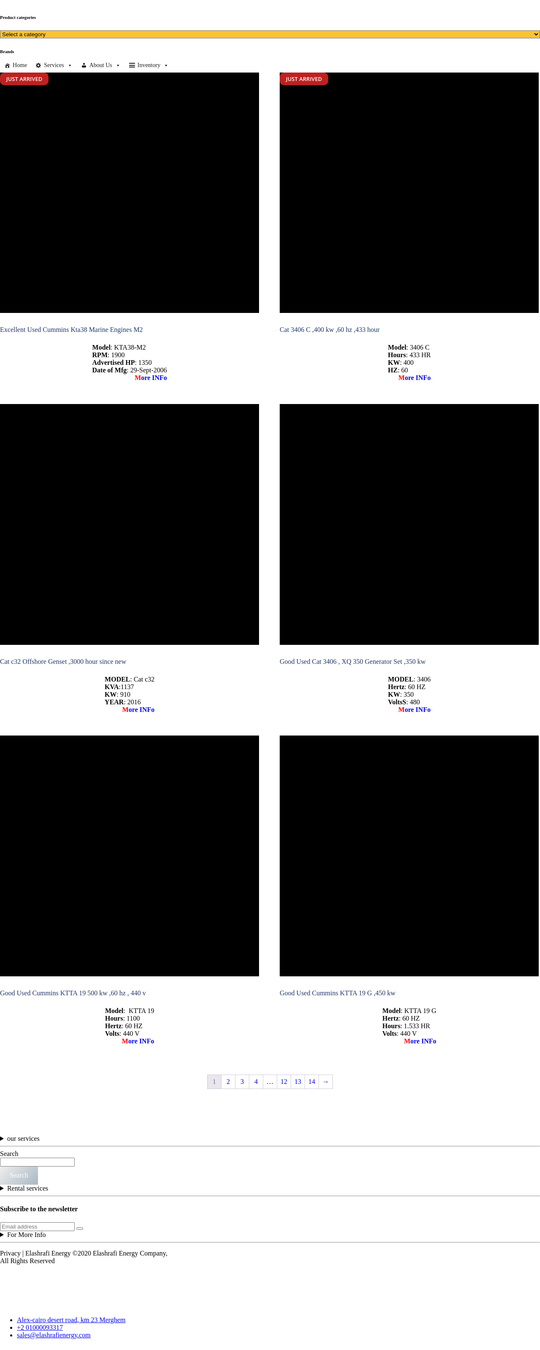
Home (20, 65)
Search (9, 1153)
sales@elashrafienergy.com (54, 1335)
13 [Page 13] (297, 1081)
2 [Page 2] (228, 1081)
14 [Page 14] (311, 1081)
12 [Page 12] (284, 1081)
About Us (105, 65)
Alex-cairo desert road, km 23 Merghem (71, 1319)
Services (58, 65)
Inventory (153, 65)
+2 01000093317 (40, 1327)
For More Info (26, 1234)
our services (23, 1138)
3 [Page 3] (242, 1081)
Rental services (27, 1188)
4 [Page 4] (256, 1081)
